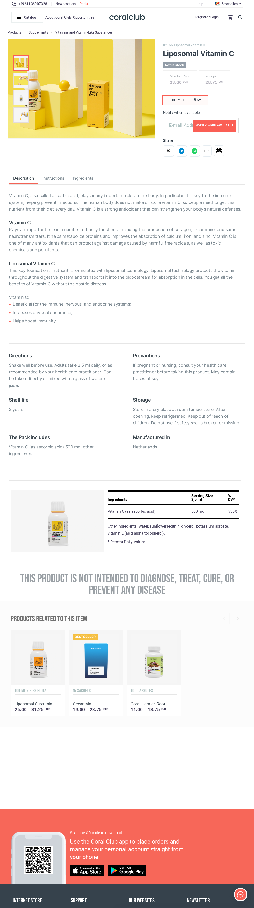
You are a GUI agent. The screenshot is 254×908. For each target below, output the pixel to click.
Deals (84, 4)
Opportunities (83, 17)
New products (66, 4)
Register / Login (207, 17)
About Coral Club (58, 17)
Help (199, 4)
